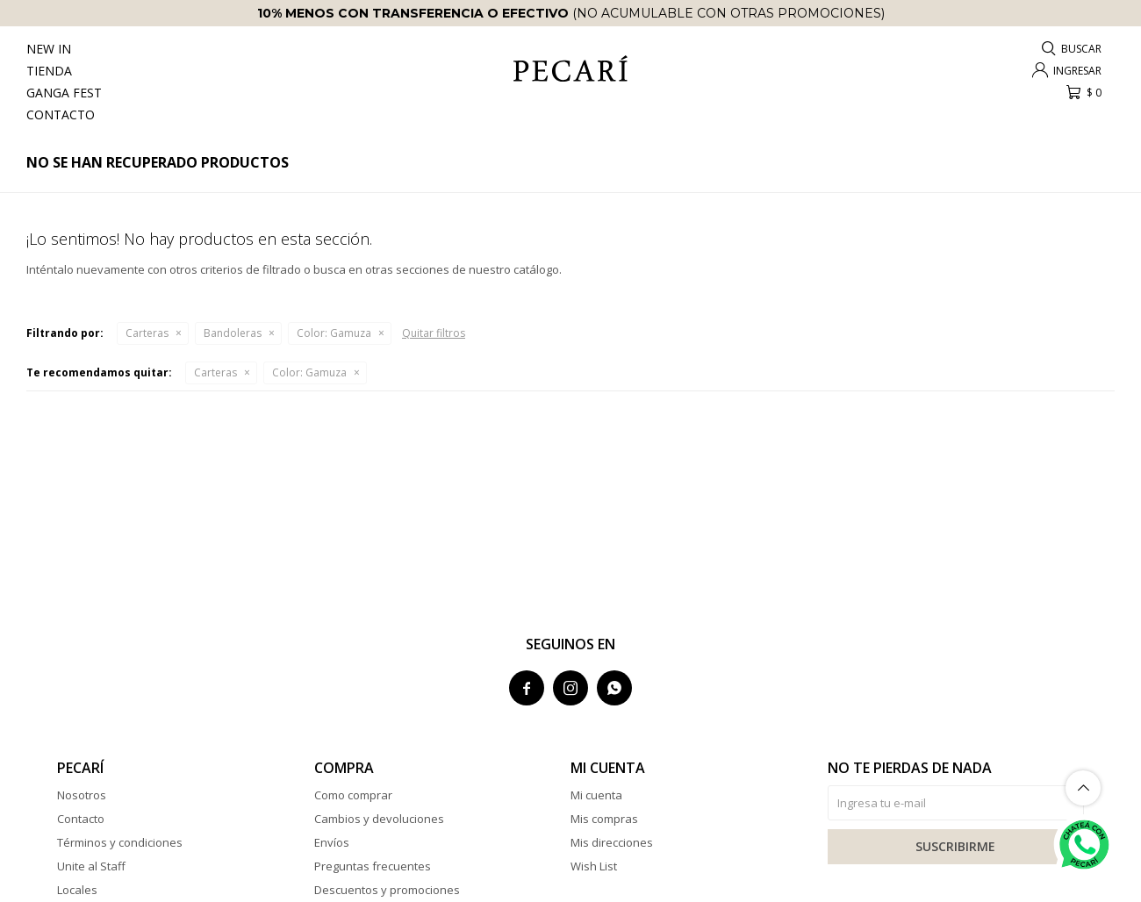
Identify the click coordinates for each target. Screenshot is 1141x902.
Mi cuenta (596, 795)
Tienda (49, 70)
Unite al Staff (91, 866)
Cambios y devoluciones (379, 819)
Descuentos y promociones (387, 890)
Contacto (60, 114)
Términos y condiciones (120, 842)
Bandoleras (233, 333)
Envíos (331, 842)
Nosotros (81, 795)
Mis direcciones (611, 842)
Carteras (147, 333)
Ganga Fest (64, 92)
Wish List (593, 866)
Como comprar (353, 795)
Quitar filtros (433, 333)
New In (48, 48)
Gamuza (334, 333)
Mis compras (604, 819)
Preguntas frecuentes (372, 866)
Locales (77, 890)
